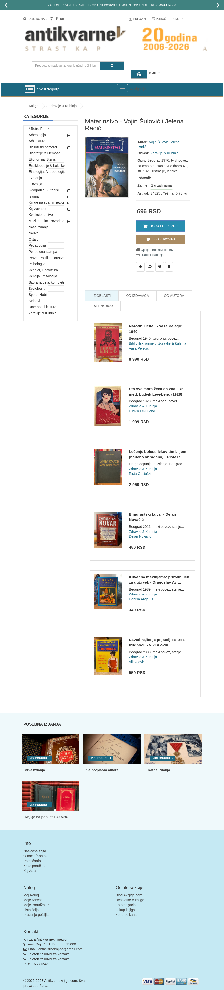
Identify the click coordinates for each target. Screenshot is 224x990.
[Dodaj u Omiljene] (159, 267)
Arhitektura (37, 141)
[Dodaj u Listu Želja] (140, 267)
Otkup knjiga (125, 910)
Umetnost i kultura (42, 307)
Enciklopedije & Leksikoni (48, 166)
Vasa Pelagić (139, 348)
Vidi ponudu (38, 758)
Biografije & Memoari (45, 153)
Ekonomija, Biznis (42, 159)
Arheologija (37, 135)
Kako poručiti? (34, 866)
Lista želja (31, 910)
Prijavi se (140, 19)
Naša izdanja (38, 227)
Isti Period (103, 306)
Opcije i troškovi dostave (157, 250)
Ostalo (33, 239)
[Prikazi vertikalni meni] (30, 89)
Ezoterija (35, 178)
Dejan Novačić (140, 536)
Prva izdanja (35, 770)
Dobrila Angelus (141, 599)
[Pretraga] (112, 65)
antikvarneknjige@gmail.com (60, 949)
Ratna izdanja (159, 770)
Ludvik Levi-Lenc (142, 411)
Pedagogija (37, 245)
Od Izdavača (137, 296)
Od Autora (174, 296)
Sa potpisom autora (102, 770)
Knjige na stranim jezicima (49, 202)
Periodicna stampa (43, 252)
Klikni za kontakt (56, 954)
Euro (177, 18)
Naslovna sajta (34, 851)
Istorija (34, 196)
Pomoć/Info (32, 861)
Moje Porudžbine (36, 905)
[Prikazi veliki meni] (122, 88)
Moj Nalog (31, 895)
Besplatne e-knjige (130, 900)
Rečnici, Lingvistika (43, 270)
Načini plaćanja (152, 255)
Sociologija (37, 288)
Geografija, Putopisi (44, 190)
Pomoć (161, 18)
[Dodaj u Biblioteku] (150, 267)
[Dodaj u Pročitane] (169, 267)
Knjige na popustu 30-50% (46, 817)
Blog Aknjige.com (129, 895)
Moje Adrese (33, 900)
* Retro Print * (39, 129)
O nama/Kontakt (35, 856)
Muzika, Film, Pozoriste (46, 221)
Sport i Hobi (38, 295)
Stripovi (34, 301)
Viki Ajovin (137, 662)
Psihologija (37, 264)
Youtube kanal (126, 915)
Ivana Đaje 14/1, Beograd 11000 (51, 944)
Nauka (33, 233)
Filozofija (35, 184)
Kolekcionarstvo (41, 215)
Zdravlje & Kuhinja (63, 106)
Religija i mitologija (43, 276)
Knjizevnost (37, 209)
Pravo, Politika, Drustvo (46, 258)
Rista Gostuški (140, 474)
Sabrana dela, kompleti (46, 282)
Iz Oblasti (102, 296)
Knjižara (29, 871)
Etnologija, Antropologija (47, 172)
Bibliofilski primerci (43, 147)
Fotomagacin (126, 905)
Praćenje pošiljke (36, 915)
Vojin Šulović (158, 142)
